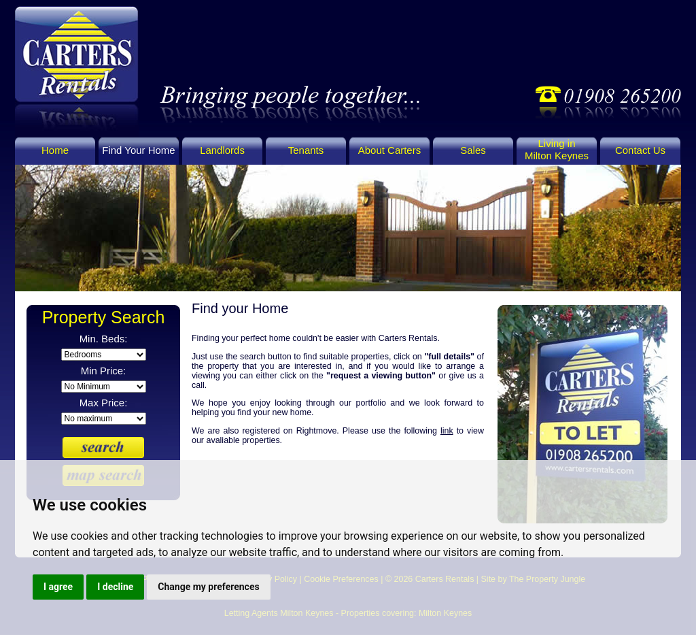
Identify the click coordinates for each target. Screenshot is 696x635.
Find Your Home (138, 150)
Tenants (306, 150)
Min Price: (103, 370)
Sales (472, 150)
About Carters (389, 150)
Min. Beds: (104, 338)
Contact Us (640, 150)
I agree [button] (58, 586)
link (446, 431)
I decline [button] (115, 586)
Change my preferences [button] (208, 586)
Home (55, 150)
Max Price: (104, 402)
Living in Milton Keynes (557, 149)
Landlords (222, 150)
